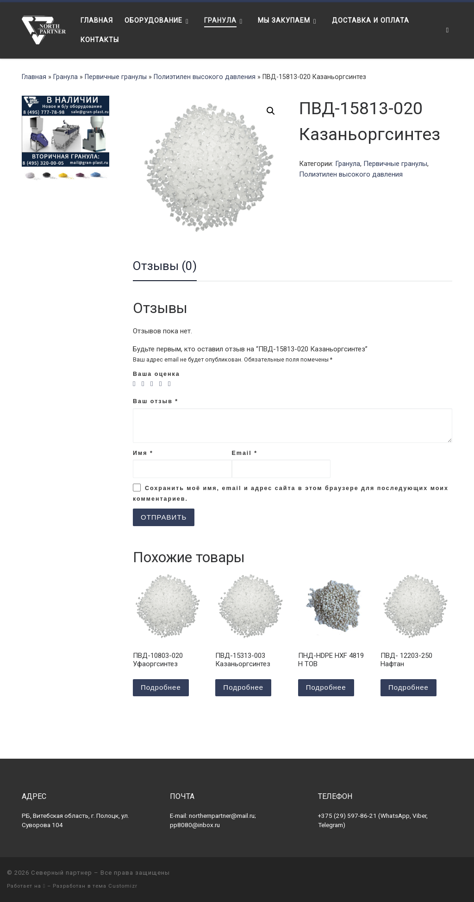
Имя (143, 453)
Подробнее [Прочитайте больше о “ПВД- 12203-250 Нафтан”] (408, 687)
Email (245, 453)
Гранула (65, 76)
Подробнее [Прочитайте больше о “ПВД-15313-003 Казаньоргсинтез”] (243, 687)
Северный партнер (61, 872)
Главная (34, 76)
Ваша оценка (156, 374)
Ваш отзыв (155, 401)
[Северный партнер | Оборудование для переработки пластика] (44, 29)
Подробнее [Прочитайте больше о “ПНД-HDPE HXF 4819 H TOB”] (326, 687)
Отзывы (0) (165, 266)
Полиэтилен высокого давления (205, 76)
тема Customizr (115, 886)
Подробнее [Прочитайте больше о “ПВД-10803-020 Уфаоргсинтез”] (161, 687)
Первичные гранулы (116, 76)
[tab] (165, 266)
